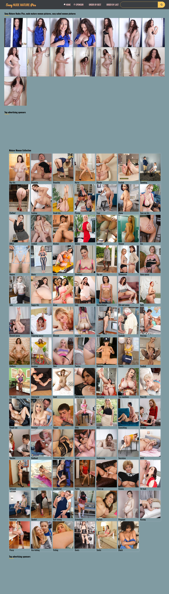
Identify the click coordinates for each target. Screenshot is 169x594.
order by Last (112, 4)
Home (68, 4)
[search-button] (161, 5)
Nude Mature (21, 4)
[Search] (142, 5)
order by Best (95, 4)
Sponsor (79, 4)
